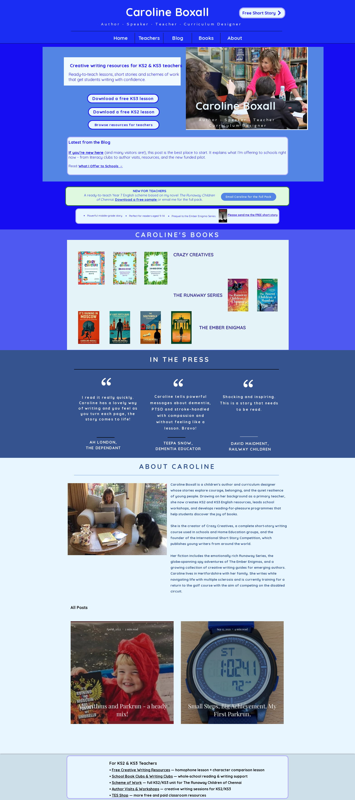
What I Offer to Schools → (101, 166)
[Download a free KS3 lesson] (123, 98)
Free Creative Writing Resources (141, 770)
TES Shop (120, 795)
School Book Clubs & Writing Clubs (142, 776)
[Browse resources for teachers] (123, 124)
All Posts (79, 607)
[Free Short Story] (262, 12)
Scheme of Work (127, 782)
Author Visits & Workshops (135, 789)
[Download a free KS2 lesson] (124, 112)
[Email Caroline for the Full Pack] (248, 197)
